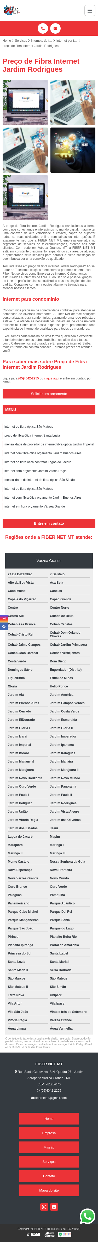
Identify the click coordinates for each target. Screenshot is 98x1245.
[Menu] (90, 10)
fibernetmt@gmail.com (49, 1098)
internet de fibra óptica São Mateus (28, 426)
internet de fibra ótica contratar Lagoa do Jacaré (37, 462)
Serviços (49, 1162)
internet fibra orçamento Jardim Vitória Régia (35, 471)
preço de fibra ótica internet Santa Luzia (32, 435)
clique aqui (51, 378)
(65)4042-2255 (29, 378)
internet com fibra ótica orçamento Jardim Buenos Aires (43, 453)
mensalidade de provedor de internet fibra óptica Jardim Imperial (49, 444)
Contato (49, 1176)
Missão (49, 1147)
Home (49, 1119)
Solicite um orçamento (49, 394)
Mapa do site (49, 1190)
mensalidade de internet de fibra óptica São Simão (39, 480)
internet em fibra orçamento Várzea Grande (34, 506)
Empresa (49, 1133)
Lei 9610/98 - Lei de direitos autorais (28, 1047)
